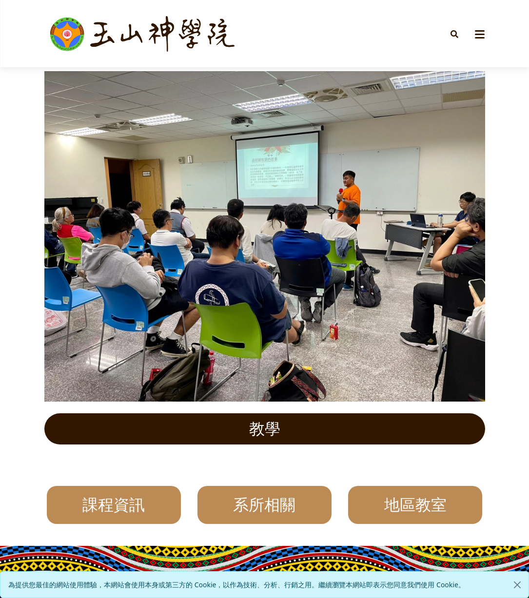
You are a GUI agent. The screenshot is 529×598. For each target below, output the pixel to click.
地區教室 (415, 505)
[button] (454, 33)
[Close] (517, 585)
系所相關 (264, 505)
